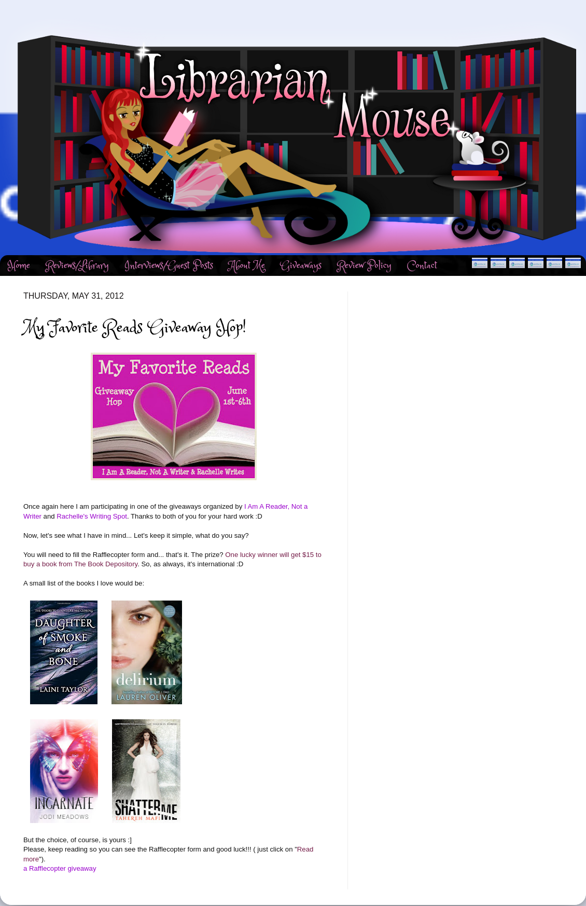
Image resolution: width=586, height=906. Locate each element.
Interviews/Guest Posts (168, 266)
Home (19, 266)
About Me (247, 266)
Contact (422, 266)
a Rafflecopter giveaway (59, 868)
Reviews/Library (77, 266)
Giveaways (301, 266)
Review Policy (364, 266)
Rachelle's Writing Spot (92, 516)
